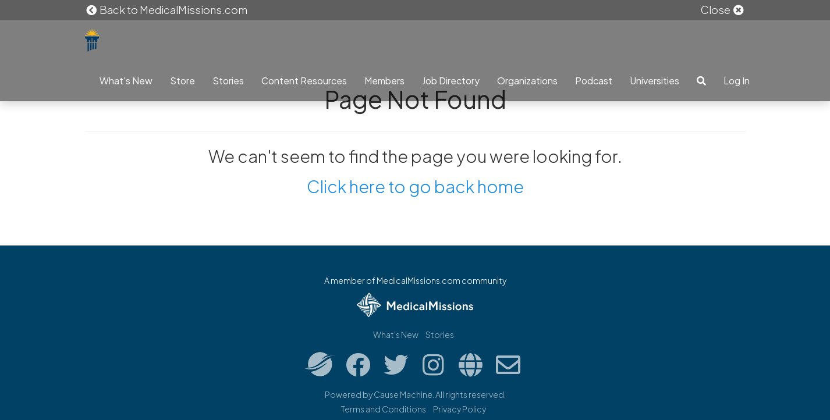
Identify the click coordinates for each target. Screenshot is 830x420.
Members (384, 80)
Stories (228, 80)
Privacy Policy (459, 409)
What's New (126, 80)
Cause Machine (403, 394)
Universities (654, 80)
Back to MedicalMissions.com (166, 9)
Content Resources (304, 80)
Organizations (527, 80)
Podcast (593, 80)
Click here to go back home (415, 186)
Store (182, 80)
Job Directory (451, 80)
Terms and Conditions (383, 409)
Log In (736, 80)
